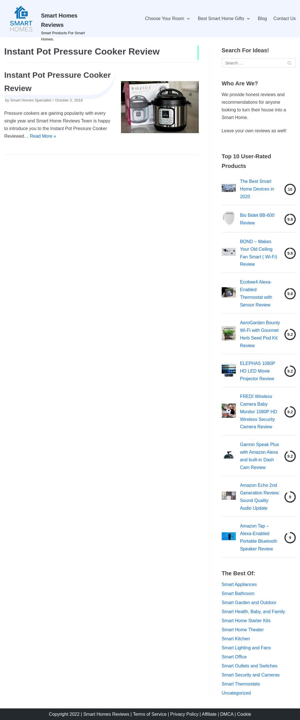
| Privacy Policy (183, 714)
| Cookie (243, 714)
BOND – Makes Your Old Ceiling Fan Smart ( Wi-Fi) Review (258, 253)
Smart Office (234, 656)
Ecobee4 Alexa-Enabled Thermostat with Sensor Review (256, 293)
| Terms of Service (149, 714)
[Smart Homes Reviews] (50, 18)
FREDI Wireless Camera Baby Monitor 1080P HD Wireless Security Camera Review (258, 411)
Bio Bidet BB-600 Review (257, 219)
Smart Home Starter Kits (246, 620)
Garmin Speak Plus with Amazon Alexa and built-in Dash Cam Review (259, 456)
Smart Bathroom (238, 593)
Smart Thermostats (241, 684)
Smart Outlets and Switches (249, 665)
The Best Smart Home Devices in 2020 (257, 189)
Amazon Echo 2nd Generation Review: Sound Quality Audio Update (260, 497)
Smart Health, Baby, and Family (253, 611)
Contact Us (284, 18)
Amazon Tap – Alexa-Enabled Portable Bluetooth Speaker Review (258, 537)
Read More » (43, 136)
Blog (262, 18)
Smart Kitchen (236, 638)
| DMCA (226, 714)
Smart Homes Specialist (30, 100)
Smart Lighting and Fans (246, 647)
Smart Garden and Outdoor (249, 602)
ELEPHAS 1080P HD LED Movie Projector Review (257, 371)
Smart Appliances (239, 584)
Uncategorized (236, 693)
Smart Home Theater (243, 629)
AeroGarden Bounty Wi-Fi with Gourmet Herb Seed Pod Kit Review (260, 334)
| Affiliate (209, 714)
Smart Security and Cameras (251, 675)
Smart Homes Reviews (106, 714)
